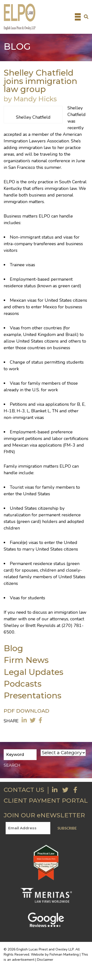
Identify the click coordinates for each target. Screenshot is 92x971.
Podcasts (22, 684)
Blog (13, 648)
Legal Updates (33, 672)
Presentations (32, 695)
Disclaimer (45, 959)
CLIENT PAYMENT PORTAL (46, 800)
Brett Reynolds (40, 625)
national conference (50, 161)
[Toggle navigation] (78, 17)
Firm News (26, 660)
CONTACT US (24, 789)
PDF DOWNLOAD (26, 711)
